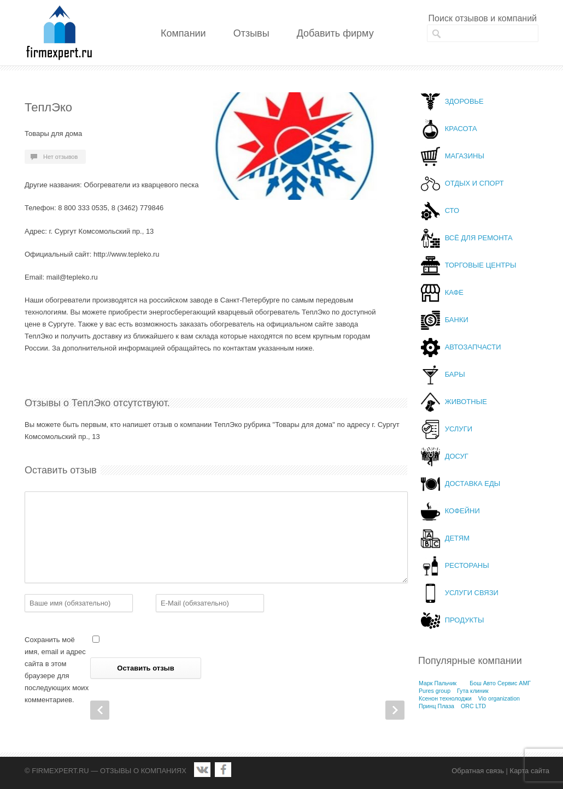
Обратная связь (477, 771)
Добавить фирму (335, 33)
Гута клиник (473, 690)
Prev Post (99, 710)
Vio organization (499, 698)
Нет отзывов (60, 156)
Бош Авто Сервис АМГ (500, 683)
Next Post (394, 710)
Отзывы (251, 33)
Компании (183, 33)
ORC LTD (473, 706)
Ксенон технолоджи (445, 698)
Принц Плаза (436, 706)
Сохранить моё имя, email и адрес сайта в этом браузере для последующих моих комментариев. (57, 670)
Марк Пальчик (437, 683)
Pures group (434, 690)
